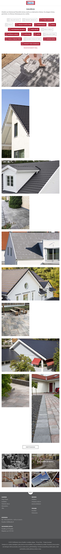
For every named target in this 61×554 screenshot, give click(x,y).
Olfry (3, 508)
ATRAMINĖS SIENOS (15, 20)
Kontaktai (34, 510)
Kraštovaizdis (41, 24)
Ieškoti (58, 2)
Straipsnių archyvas (36, 501)
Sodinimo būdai (50, 39)
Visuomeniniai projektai (18, 29)
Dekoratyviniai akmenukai (31, 43)
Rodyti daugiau (30, 447)
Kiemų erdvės (34, 29)
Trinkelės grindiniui (30, 20)
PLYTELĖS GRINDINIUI (47, 20)
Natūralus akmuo (13, 34)
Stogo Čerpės (5, 499)
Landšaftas (4, 501)
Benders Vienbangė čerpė (33, 39)
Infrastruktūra (5, 506)
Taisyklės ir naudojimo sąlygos (28, 542)
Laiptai (38, 34)
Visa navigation (3, 3)
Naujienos (34, 499)
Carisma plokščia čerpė (24, 24)
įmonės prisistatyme (36, 504)
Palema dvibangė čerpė (14, 39)
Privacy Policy (39, 542)
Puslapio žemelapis (47, 542)
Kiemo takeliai (48, 29)
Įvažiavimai (27, 34)
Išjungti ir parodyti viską (30, 48)
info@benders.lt (10, 522)
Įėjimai (53, 24)
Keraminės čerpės (50, 34)
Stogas (10, 24)
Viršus (30, 492)
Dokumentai (34, 513)
